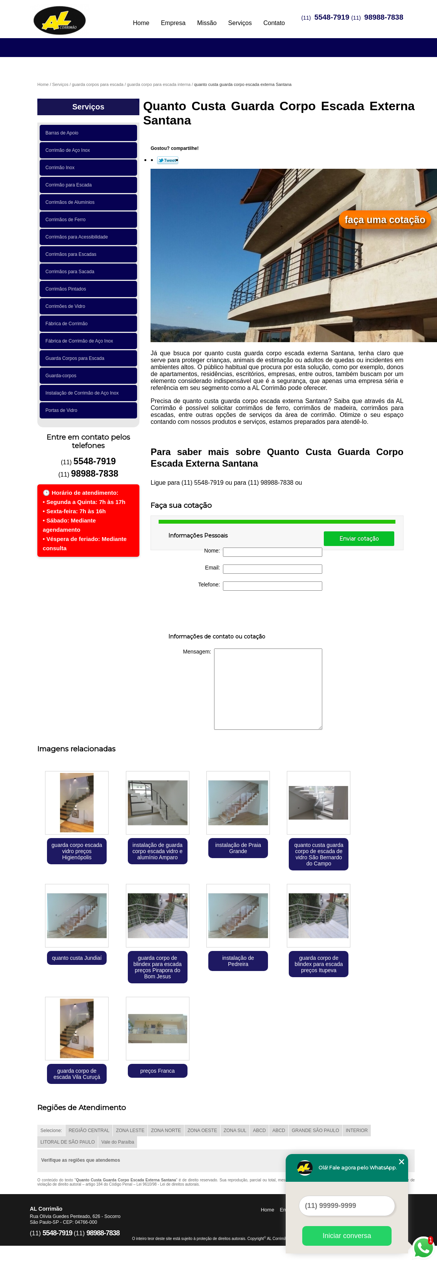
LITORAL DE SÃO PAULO (67, 1142)
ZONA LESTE (130, 1130)
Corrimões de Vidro (66, 306)
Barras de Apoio (63, 133)
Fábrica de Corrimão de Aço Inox (80, 341)
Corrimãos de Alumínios (71, 202)
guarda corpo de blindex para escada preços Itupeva (319, 964)
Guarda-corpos (62, 375)
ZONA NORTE (166, 1130)
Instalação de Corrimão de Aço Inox (83, 393)
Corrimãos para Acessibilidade (78, 237)
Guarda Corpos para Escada (76, 358)
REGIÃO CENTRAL (89, 1130)
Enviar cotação (359, 538)
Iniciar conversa (347, 1236)
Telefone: (260, 586)
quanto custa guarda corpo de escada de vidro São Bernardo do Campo (318, 854)
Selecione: (51, 1130)
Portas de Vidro (62, 410)
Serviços (240, 23)
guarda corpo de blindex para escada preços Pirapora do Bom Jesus (157, 967)
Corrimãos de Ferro (66, 219)
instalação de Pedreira (238, 961)
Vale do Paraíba (117, 1142)
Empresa (173, 23)
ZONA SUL (235, 1130)
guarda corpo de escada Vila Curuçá (77, 1074)
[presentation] (217, 613)
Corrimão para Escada (69, 185)
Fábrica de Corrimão (67, 323)
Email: (264, 569)
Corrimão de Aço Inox (68, 150)
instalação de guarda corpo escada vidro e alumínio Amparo (157, 851)
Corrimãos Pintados (67, 289)
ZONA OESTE (202, 1130)
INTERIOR (357, 1130)
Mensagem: (252, 689)
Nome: (263, 552)
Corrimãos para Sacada (71, 271)
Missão (207, 23)
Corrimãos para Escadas (72, 254)
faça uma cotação (385, 219)
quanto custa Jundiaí (77, 958)
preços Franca (157, 1071)
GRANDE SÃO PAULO (315, 1130)
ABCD (259, 1130)
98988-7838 (383, 17)
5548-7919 (331, 17)
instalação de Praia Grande (238, 848)
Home (141, 23)
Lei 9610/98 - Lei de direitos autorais (168, 1184)
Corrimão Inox (61, 167)
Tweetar (167, 160)
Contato (274, 23)
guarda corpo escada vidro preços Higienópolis (77, 851)
